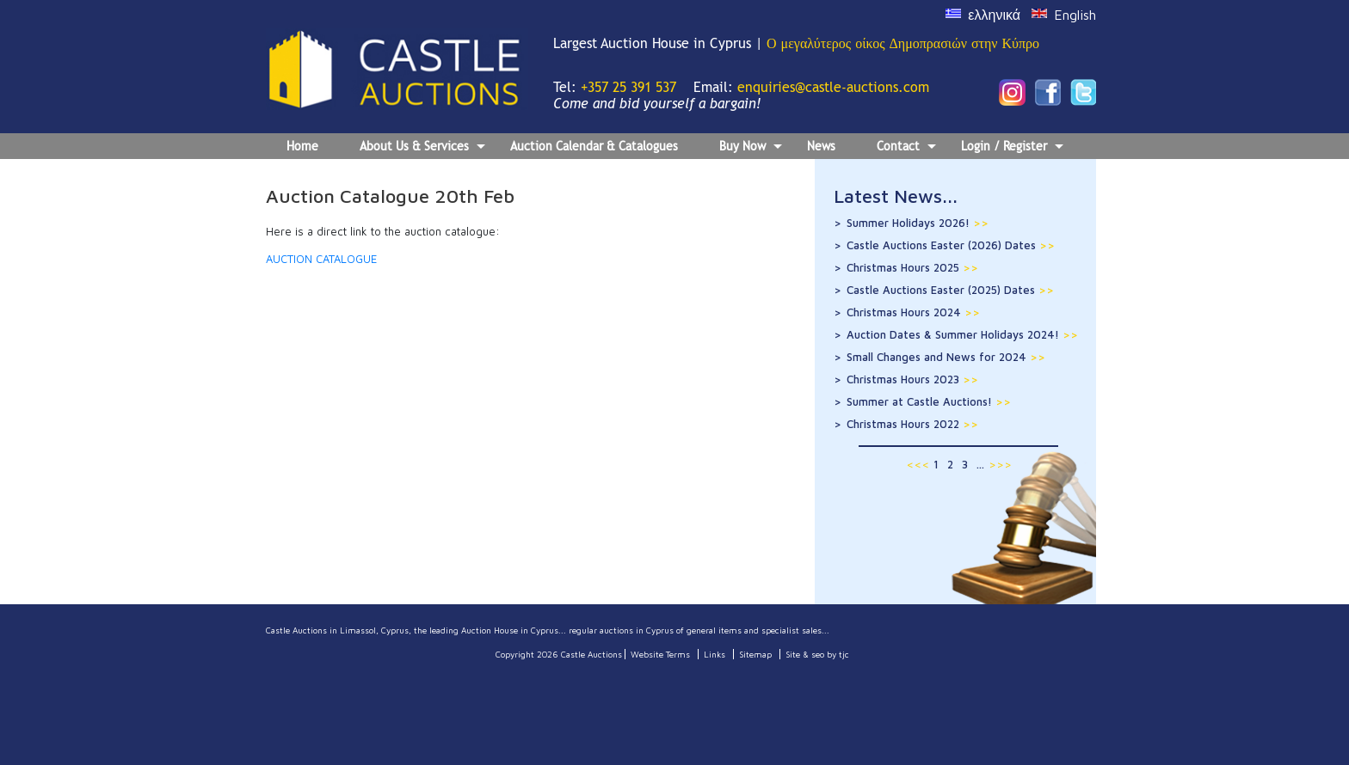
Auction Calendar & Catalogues (594, 146)
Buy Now (750, 148)
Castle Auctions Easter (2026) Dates (951, 245)
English (1075, 14)
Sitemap (755, 654)
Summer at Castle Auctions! (929, 401)
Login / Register (1012, 148)
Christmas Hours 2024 (913, 312)
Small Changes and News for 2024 (946, 357)
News (821, 146)
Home (302, 146)
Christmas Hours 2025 (912, 267)
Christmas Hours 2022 (912, 424)
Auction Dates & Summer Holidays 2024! (962, 334)
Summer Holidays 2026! (918, 223)
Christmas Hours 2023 (912, 379)
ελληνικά (994, 14)
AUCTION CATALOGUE (321, 259)
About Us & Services (422, 148)
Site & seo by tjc (817, 654)
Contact (906, 148)
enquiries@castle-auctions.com (833, 87)
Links (714, 654)
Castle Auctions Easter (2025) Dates (950, 290)
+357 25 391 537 (628, 87)
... (980, 464)
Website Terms (660, 654)
